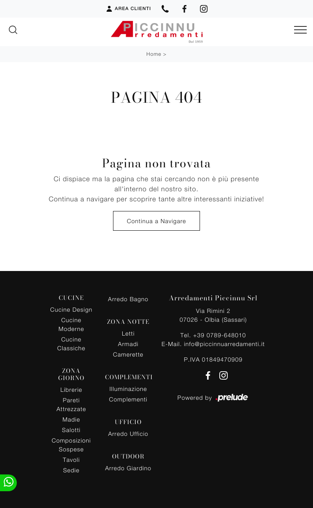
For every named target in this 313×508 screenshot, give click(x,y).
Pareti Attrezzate (71, 404)
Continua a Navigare (156, 220)
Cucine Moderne (71, 324)
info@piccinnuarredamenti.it (224, 343)
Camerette (128, 354)
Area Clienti (128, 9)
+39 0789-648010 (219, 335)
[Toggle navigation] (300, 30)
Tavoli (71, 459)
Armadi (128, 343)
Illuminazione (128, 388)
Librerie (71, 389)
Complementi (128, 399)
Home (154, 54)
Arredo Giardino (128, 468)
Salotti (71, 429)
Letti (128, 333)
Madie (71, 419)
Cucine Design (71, 309)
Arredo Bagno (128, 298)
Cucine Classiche (71, 344)
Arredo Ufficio (128, 433)
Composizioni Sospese (71, 445)
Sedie (71, 470)
